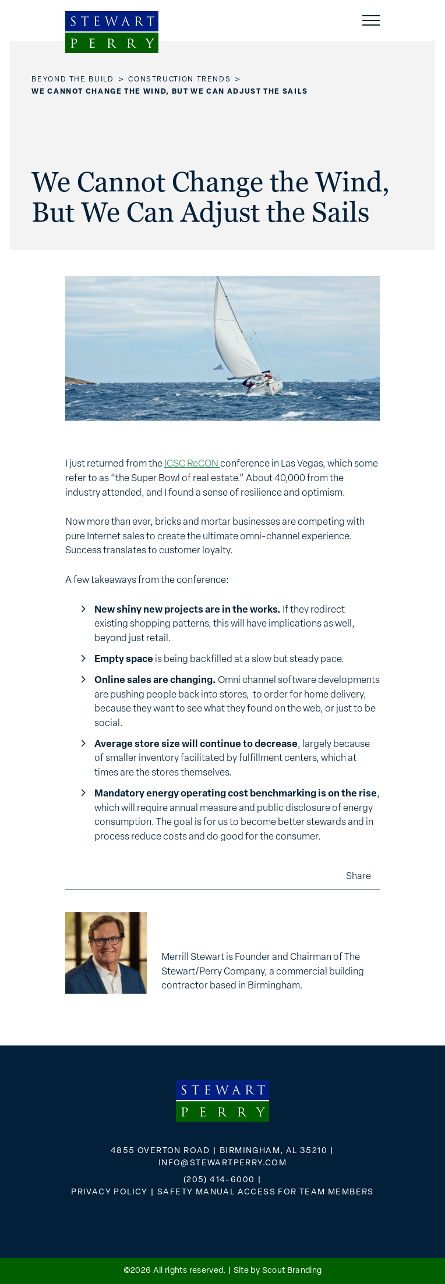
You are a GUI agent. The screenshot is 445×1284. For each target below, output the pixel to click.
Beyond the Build (72, 79)
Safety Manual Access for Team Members (265, 1192)
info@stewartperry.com (222, 1163)
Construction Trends (179, 79)
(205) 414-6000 (219, 1180)
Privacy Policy (109, 1192)
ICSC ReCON (192, 464)
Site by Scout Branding (278, 1271)
